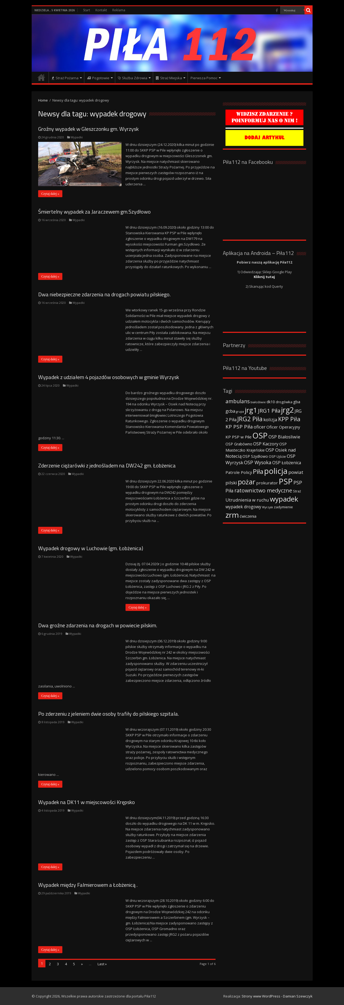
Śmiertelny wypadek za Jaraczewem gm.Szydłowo (94, 211)
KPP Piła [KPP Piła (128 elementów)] (289, 419)
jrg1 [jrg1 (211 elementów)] (251, 410)
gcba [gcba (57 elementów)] (230, 411)
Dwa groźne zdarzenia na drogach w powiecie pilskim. (97, 625)
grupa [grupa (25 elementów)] (240, 411)
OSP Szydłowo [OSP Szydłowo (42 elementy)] (255, 456)
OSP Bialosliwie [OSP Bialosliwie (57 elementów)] (284, 437)
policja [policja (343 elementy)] (276, 471)
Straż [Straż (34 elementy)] (297, 491)
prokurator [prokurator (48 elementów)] (267, 482)
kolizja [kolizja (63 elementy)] (270, 419)
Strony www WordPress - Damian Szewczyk (277, 996)
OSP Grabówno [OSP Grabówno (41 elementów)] (238, 443)
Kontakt (101, 10)
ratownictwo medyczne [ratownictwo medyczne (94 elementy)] (263, 490)
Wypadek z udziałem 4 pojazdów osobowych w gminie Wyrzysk (108, 377)
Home (43, 100)
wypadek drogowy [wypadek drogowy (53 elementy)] (243, 507)
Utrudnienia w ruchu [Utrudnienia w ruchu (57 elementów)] (247, 500)
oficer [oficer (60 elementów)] (260, 427)
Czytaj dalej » (50, 194)
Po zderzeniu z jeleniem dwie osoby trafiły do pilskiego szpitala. (108, 713)
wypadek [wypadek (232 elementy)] (284, 499)
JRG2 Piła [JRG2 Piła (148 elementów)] (250, 419)
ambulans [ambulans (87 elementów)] (237, 401)
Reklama (118, 10)
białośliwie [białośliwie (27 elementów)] (258, 402)
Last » (102, 963)
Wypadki (77, 137)
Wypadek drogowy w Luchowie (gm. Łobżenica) (90, 548)
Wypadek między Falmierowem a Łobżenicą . (88, 885)
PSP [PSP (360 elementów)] (286, 481)
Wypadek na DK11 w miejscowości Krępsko (86, 802)
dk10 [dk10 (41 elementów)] (271, 401)
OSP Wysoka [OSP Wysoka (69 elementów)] (257, 462)
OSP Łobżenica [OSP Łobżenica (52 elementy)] (286, 463)
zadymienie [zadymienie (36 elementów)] (283, 507)
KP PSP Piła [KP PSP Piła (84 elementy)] (239, 426)
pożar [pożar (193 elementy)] (246, 481)
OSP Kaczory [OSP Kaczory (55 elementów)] (265, 444)
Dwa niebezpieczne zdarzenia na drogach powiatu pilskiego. (104, 294)
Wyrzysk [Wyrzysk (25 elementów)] (267, 507)
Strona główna (41, 77)
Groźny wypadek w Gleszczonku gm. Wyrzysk (88, 129)
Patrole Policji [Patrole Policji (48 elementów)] (238, 472)
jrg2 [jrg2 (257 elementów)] (287, 410)
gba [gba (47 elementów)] (296, 401)
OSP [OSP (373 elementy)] (260, 435)
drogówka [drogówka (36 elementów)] (284, 401)
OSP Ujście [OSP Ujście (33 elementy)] (277, 456)
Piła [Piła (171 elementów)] (258, 471)
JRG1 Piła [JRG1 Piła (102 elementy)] (269, 410)
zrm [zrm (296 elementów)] (232, 515)
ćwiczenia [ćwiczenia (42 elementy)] (248, 516)
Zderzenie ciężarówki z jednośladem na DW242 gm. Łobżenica (107, 465)
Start (86, 10)
